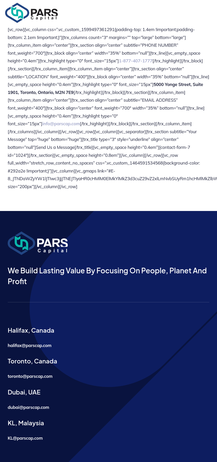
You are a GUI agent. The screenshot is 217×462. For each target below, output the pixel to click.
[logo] (31, 5)
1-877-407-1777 (136, 60)
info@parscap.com (61, 123)
